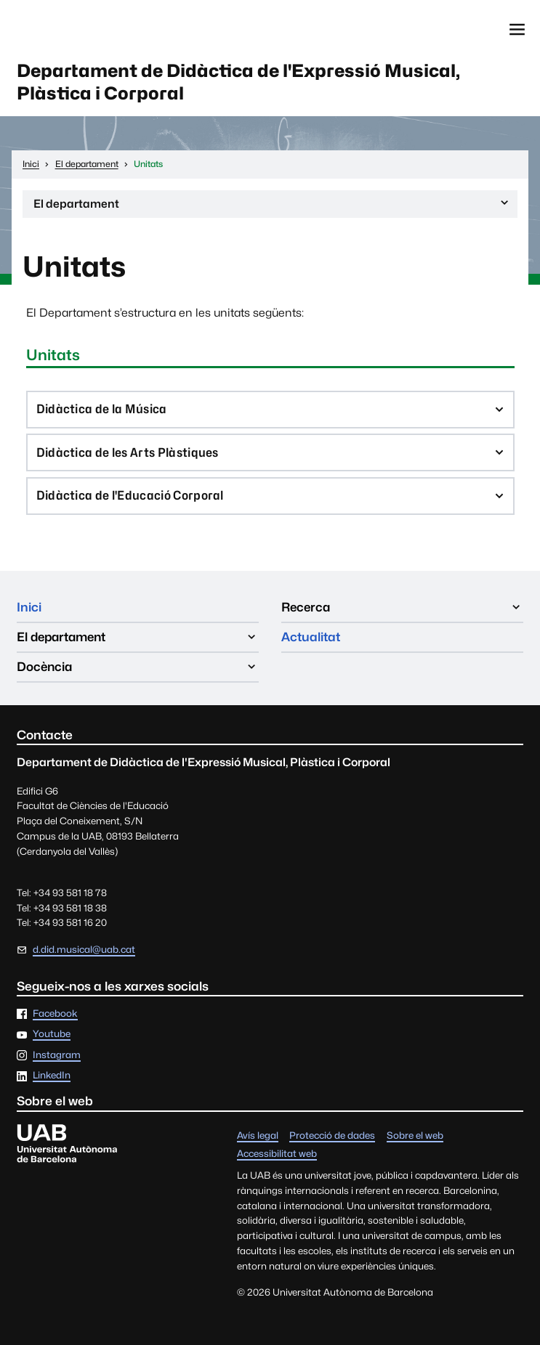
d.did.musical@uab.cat (84, 949)
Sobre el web (415, 1135)
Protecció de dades (332, 1135)
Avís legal (257, 1135)
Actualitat (310, 637)
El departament (272, 207)
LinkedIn (51, 1076)
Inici (29, 607)
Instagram (57, 1055)
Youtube (51, 1034)
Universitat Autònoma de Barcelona (84, 30)
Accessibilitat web (277, 1154)
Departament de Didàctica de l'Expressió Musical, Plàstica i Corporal (238, 82)
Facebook (55, 1013)
